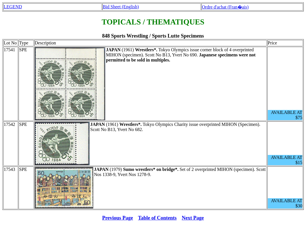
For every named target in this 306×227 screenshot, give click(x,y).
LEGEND (13, 6)
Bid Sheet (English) (121, 6)
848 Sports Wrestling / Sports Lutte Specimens (153, 36)
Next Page (193, 218)
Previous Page (117, 218)
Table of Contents (157, 218)
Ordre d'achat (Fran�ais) (225, 7)
